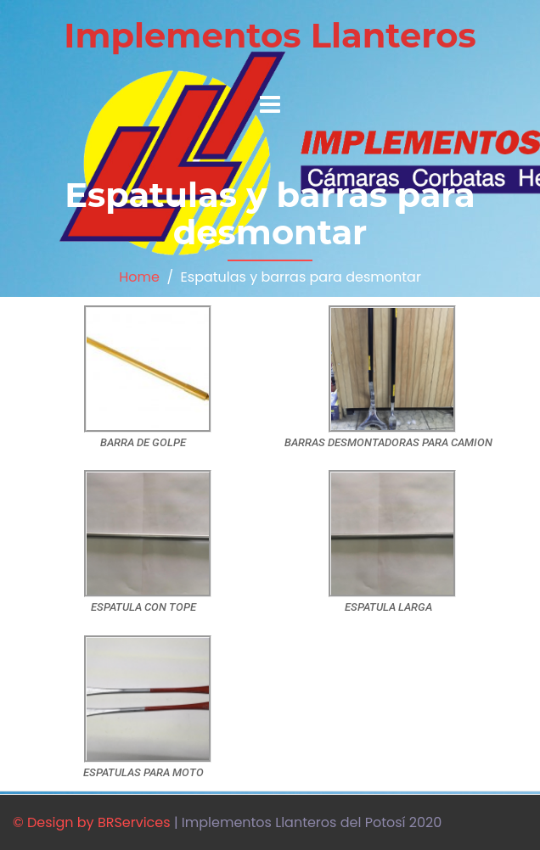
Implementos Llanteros (269, 35)
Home (139, 277)
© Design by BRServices (92, 822)
